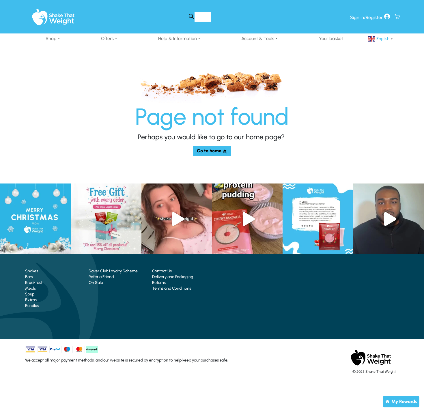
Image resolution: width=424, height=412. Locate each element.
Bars (29, 276)
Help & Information (177, 38)
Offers (107, 38)
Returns (159, 282)
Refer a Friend (101, 276)
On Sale (96, 282)
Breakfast (33, 282)
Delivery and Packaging (172, 276)
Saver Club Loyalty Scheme (113, 271)
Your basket (331, 38)
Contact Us (162, 271)
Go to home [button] (212, 150)
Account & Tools (257, 38)
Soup (29, 294)
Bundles (32, 305)
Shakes (31, 271)
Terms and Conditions (171, 288)
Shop (51, 38)
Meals (30, 288)
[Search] (191, 16)
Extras (31, 299)
